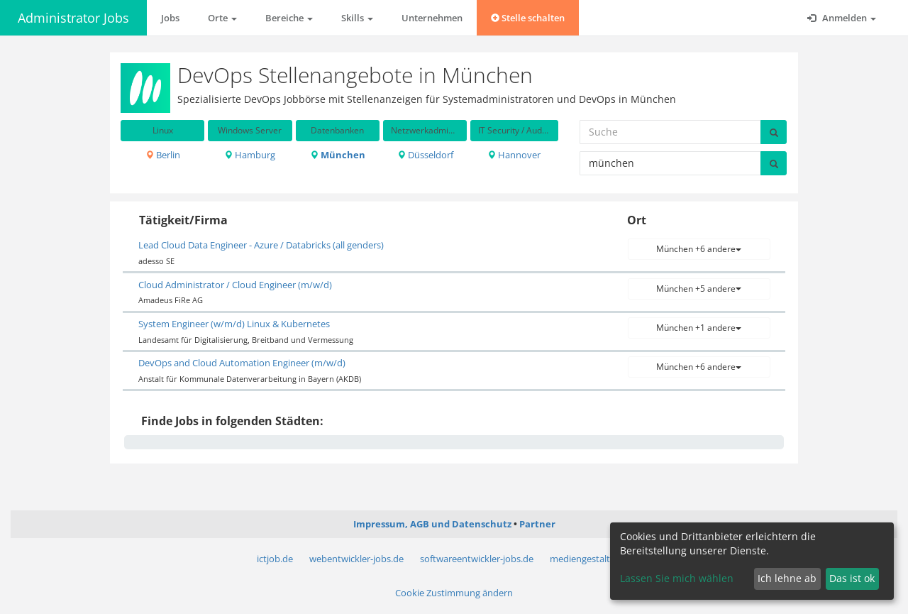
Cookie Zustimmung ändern (454, 592)
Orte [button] (222, 17)
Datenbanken (337, 130)
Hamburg (249, 154)
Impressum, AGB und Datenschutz (432, 523)
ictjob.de (275, 558)
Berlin (162, 154)
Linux (163, 130)
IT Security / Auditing (518, 130)
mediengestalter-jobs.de (601, 558)
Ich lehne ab (787, 578)
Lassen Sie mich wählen (676, 578)
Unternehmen (432, 17)
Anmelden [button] (841, 17)
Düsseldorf (425, 154)
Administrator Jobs (73, 17)
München (337, 154)
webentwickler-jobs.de (356, 558)
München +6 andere (698, 249)
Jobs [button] (170, 17)
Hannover (514, 154)
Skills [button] (357, 17)
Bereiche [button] (289, 17)
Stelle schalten (528, 17)
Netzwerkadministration (429, 130)
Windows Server (250, 130)
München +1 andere (698, 328)
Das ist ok (852, 578)
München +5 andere (698, 289)
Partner (537, 523)
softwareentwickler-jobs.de (476, 558)
